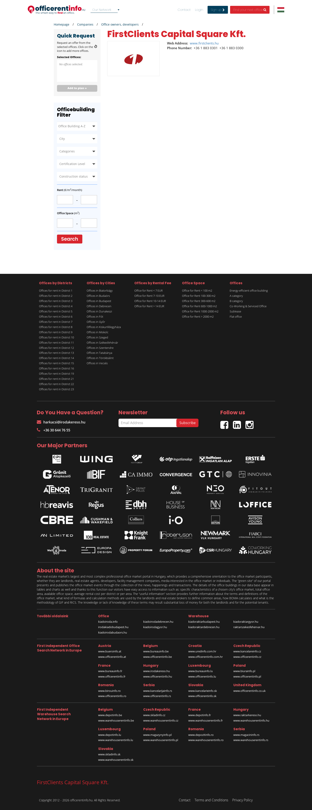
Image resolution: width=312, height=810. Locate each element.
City (62, 139)
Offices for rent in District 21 (56, 379)
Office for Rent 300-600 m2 (198, 301)
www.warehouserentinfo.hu (251, 720)
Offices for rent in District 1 (55, 290)
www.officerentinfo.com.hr (205, 657)
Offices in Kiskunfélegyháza (104, 327)
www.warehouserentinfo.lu (115, 740)
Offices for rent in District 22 (56, 384)
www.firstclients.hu (204, 43)
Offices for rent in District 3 (55, 301)
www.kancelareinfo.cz (247, 651)
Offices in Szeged (97, 337)
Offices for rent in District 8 (55, 327)
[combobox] (106, 10)
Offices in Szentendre (100, 348)
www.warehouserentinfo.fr (205, 720)
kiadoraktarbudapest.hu (204, 622)
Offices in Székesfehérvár (102, 343)
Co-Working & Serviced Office (248, 306)
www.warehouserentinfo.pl (160, 740)
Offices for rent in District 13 (56, 353)
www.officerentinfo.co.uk (249, 691)
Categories (67, 151)
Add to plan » (77, 88)
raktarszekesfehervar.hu (249, 627)
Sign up (218, 10)
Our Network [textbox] (101, 9)
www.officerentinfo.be (157, 657)
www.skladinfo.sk (109, 754)
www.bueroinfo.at (109, 651)
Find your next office (249, 10)
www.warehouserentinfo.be (116, 720)
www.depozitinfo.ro (201, 735)
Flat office (236, 316)
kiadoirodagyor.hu (155, 627)
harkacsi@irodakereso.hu (61, 422)
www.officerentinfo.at (112, 657)
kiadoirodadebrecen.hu (158, 622)
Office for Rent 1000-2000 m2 (200, 311)
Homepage (61, 24)
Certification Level (72, 164)
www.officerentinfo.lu (202, 676)
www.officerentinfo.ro (112, 696)
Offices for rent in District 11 (56, 343)
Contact (184, 10)
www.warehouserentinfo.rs (250, 740)
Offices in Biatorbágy (100, 290)
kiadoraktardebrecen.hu (203, 627)
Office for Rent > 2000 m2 (198, 316)
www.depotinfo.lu (109, 735)
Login (199, 10)
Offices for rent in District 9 (55, 332)
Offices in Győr (96, 322)
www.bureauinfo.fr (110, 671)
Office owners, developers (120, 24)
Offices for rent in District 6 (55, 316)
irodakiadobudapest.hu (113, 627)
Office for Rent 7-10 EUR (149, 296)
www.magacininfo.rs (246, 735)
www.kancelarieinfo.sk (202, 691)
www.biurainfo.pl (244, 671)
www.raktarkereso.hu (247, 715)
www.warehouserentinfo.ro (206, 740)
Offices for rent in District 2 (55, 296)
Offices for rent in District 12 (56, 348)
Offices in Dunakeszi (99, 311)
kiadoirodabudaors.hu (112, 632)
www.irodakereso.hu (156, 671)
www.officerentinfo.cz (247, 657)
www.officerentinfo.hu (157, 676)
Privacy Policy (242, 800)
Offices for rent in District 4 (55, 306)
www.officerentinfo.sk (202, 696)
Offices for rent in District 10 (56, 337)
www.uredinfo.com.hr (202, 651)
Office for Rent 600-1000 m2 (199, 306)
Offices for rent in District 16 (56, 368)
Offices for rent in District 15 (56, 363)
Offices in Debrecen (99, 306)
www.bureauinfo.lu (200, 671)
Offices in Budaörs (98, 296)
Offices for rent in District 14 (56, 358)
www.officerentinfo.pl (247, 676)
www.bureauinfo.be (156, 651)
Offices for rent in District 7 (55, 322)
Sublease (235, 311)
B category (236, 301)
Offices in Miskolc (97, 332)
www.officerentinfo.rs (157, 696)
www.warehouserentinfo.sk (115, 760)
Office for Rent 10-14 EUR (150, 301)
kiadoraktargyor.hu (245, 622)
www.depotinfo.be (110, 715)
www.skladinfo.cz (154, 715)
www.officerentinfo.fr (111, 676)
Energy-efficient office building (249, 290)
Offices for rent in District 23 (56, 389)
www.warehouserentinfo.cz (160, 720)
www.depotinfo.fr (199, 715)
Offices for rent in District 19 (56, 374)
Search (69, 239)
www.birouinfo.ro (109, 691)
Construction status (73, 176)
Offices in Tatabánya (99, 353)
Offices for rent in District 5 (55, 311)
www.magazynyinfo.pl (157, 735)
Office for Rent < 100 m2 (197, 290)
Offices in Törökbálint (100, 358)
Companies (85, 24)
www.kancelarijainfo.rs (157, 691)
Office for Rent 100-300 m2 (198, 296)
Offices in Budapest (99, 301)
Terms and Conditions (211, 800)
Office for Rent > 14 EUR (149, 306)
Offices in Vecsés (97, 363)
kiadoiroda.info (108, 622)
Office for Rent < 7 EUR (148, 290)
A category (236, 296)
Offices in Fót (95, 316)
